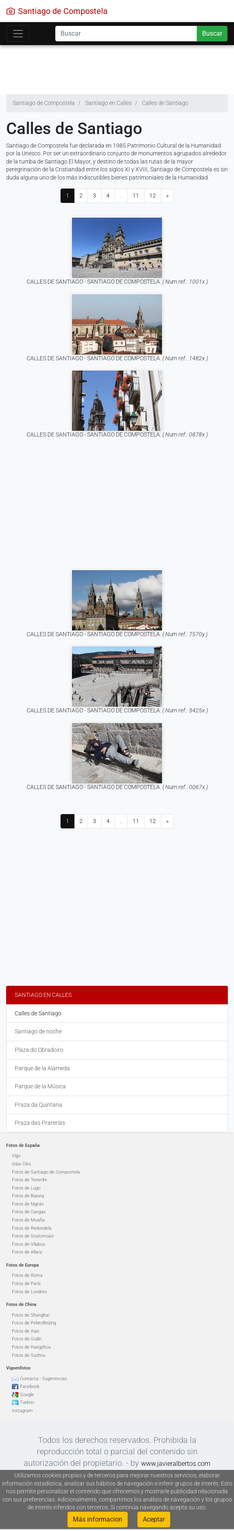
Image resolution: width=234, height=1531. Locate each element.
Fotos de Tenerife (29, 1180)
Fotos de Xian (25, 1331)
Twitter (27, 1402)
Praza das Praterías (40, 1122)
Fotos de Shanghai (30, 1315)
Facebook (29, 1386)
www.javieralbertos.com (175, 1463)
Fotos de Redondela (32, 1228)
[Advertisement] (114, 67)
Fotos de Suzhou (28, 1355)
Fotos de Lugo (26, 1188)
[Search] (126, 33)
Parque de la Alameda (42, 1068)
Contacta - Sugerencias (43, 1378)
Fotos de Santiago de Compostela (46, 1172)
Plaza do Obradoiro (39, 1049)
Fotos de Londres (29, 1291)
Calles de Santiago (38, 1013)
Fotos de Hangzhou (31, 1347)
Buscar (212, 33)
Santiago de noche (38, 1031)
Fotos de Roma (27, 1275)
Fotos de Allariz (27, 1252)
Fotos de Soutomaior (33, 1236)
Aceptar (154, 1519)
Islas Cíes (21, 1164)
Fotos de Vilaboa (28, 1244)
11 (136, 195)
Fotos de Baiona (28, 1196)
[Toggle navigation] (18, 33)
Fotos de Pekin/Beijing (34, 1323)
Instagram (22, 1410)
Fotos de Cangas (29, 1212)
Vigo (16, 1155)
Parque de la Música (40, 1086)
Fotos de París (26, 1283)
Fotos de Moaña (28, 1220)
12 (152, 195)
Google (27, 1394)
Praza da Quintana (38, 1104)
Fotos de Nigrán (28, 1204)
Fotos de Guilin (26, 1339)
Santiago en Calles (43, 995)
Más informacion (97, 1519)
